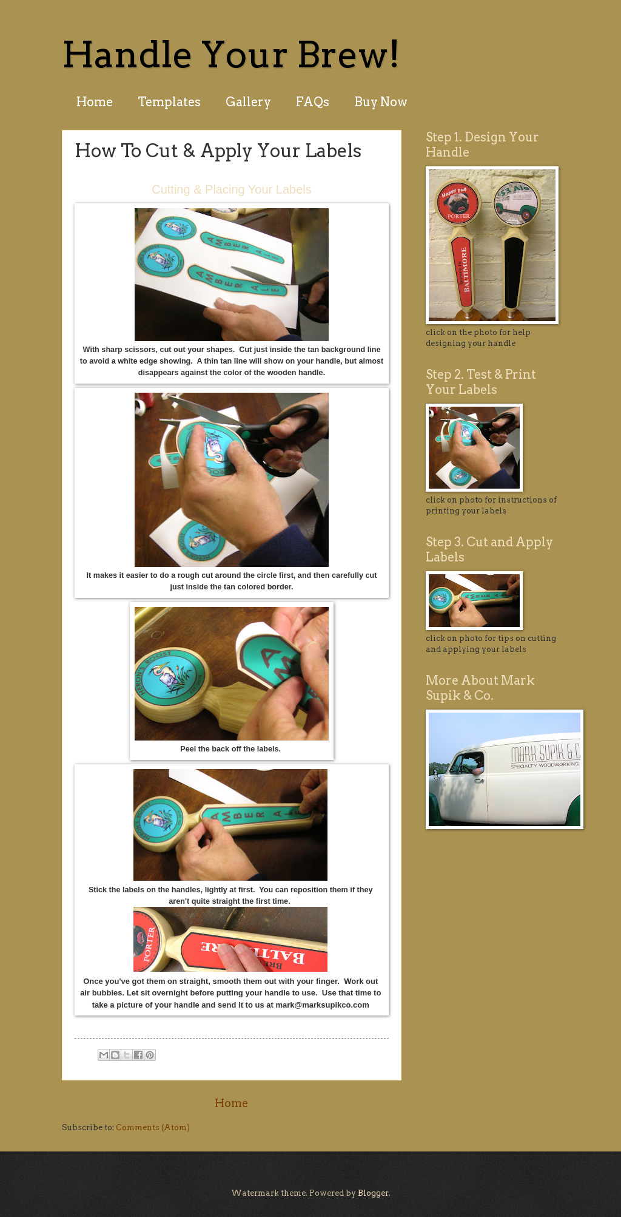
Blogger (373, 1193)
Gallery (248, 102)
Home (94, 102)
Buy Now (381, 102)
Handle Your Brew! (231, 54)
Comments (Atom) (153, 1127)
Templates (169, 102)
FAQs (312, 102)
